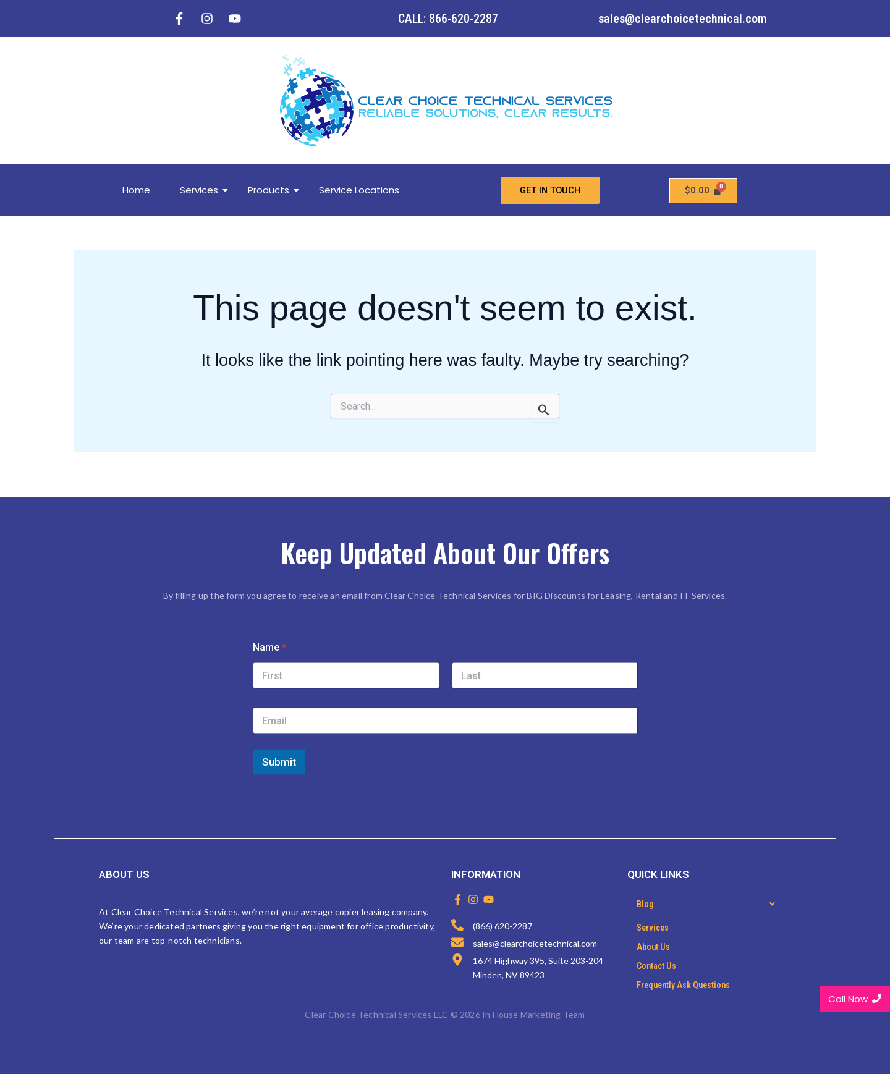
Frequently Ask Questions (683, 985)
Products (273, 190)
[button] (709, 904)
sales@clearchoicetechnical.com (682, 18)
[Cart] (703, 190)
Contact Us (656, 966)
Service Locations (359, 190)
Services (203, 190)
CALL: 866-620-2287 (448, 18)
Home (136, 190)
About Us (653, 947)
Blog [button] (709, 904)
